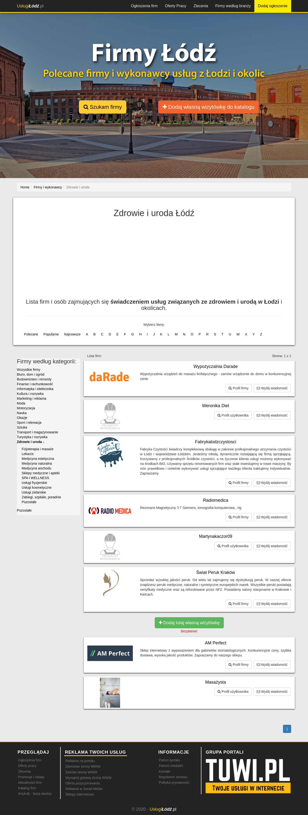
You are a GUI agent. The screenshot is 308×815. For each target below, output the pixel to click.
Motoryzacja (26, 408)
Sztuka (22, 427)
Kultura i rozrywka (30, 394)
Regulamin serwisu (173, 777)
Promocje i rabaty (31, 777)
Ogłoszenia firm (144, 6)
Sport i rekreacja (29, 422)
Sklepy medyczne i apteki (41, 473)
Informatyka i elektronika (35, 389)
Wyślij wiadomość (272, 388)
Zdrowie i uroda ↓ (31, 442)
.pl (30, 6)
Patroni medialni (171, 766)
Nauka (21, 413)
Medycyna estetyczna (38, 459)
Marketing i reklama (31, 398)
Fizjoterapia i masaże (37, 449)
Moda (21, 403)
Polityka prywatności (174, 782)
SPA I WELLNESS (35, 478)
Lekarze (28, 454)
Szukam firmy (102, 107)
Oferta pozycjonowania (82, 783)
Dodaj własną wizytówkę (208, 107)
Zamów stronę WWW (81, 772)
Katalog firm (27, 788)
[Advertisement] (154, 260)
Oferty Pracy (175, 6)
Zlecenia (200, 6)
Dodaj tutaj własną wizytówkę (189, 622)
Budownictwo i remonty (34, 379)
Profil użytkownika (233, 415)
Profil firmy (239, 388)
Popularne (51, 334)
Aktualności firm (30, 782)
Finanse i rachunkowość (35, 384)
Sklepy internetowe (79, 794)
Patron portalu (169, 760)
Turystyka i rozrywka (32, 437)
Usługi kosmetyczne (37, 487)
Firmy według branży (233, 6)
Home (24, 187)
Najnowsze (72, 334)
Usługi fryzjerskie (34, 483)
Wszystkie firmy (28, 370)
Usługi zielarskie (34, 492)
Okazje (22, 418)
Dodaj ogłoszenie (273, 6)
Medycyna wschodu (36, 468)
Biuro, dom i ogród (30, 374)
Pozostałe (29, 502)
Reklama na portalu (80, 761)
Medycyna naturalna (37, 463)
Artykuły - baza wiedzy (34, 794)
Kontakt (164, 771)
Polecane (31, 334)
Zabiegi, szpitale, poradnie (41, 497)
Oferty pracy (27, 766)
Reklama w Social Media (83, 789)
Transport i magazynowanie (37, 432)
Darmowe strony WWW (82, 766)
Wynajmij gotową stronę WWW (88, 778)
